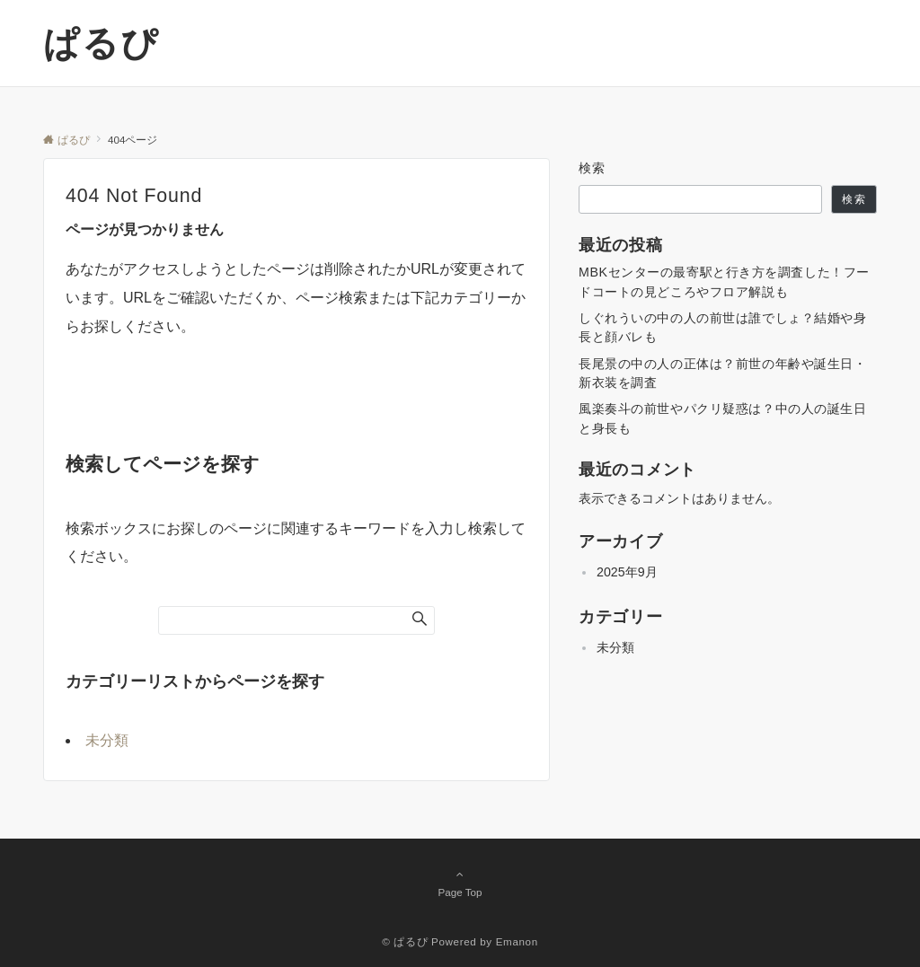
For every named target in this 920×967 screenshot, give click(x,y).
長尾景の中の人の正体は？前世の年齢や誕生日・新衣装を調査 (723, 373)
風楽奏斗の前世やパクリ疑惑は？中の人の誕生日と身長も (723, 418)
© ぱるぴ (405, 941)
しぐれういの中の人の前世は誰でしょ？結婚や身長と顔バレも (723, 327)
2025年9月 (627, 572)
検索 (592, 168)
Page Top (460, 882)
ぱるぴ (101, 43)
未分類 (106, 740)
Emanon (517, 941)
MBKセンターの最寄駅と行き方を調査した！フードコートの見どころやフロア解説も (724, 281)
